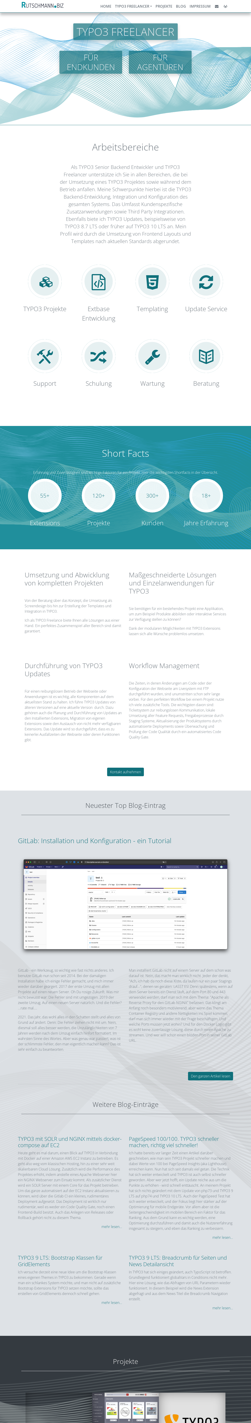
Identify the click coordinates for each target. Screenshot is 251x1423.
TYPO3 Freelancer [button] (132, 6)
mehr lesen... (112, 1226)
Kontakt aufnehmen (125, 771)
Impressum (200, 6)
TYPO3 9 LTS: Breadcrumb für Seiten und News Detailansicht (178, 1261)
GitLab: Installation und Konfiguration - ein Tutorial (94, 840)
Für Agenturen (160, 62)
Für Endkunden (91, 62)
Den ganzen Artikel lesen (210, 1076)
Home (105, 6)
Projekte (164, 6)
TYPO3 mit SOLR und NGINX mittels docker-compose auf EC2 (70, 1142)
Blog (181, 6)
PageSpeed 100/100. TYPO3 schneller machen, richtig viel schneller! (174, 1142)
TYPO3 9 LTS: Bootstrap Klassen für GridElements (60, 1261)
